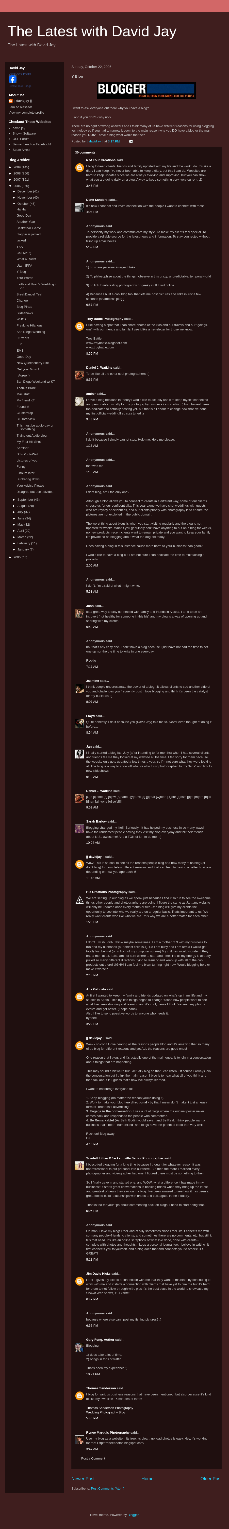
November (25, 197)
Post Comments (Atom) (107, 1488)
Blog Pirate (24, 307)
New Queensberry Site (32, 363)
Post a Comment (93, 1458)
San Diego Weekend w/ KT (35, 381)
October (23, 204)
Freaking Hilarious (29, 325)
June (21, 518)
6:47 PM (92, 1299)
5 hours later (25, 473)
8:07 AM (92, 702)
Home (148, 1478)
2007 (18, 179)
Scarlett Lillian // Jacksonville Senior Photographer (125, 1158)
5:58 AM (92, 591)
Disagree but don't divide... (35, 492)
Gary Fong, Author (100, 1339)
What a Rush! (26, 259)
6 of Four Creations (100, 160)
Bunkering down (27, 479)
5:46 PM (92, 1418)
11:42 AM (93, 878)
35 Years (22, 338)
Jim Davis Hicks (98, 1273)
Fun (19, 344)
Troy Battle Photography (104, 319)
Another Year (25, 221)
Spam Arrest (21, 150)
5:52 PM (92, 247)
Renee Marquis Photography (108, 1432)
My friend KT (25, 400)
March (22, 537)
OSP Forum (21, 139)
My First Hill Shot (28, 442)
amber (91, 393)
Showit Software (24, 133)
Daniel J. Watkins (99, 367)
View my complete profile (26, 112)
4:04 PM (92, 212)
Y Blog (21, 272)
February (24, 543)
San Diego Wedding (30, 332)
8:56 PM (92, 379)
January (23, 549)
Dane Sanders (97, 200)
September (25, 499)
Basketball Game (28, 228)
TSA (19, 247)
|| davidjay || (95, 857)
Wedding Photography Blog (105, 1412)
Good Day (23, 215)
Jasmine (92, 681)
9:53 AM (92, 807)
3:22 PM (92, 1024)
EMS (19, 350)
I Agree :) (23, 375)
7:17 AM (92, 667)
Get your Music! (27, 369)
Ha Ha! (21, 209)
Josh (90, 606)
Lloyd (90, 716)
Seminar (22, 448)
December (25, 191)
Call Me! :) (23, 253)
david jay (19, 128)
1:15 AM (92, 445)
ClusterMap (24, 413)
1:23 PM (92, 922)
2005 (18, 557)
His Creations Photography (107, 892)
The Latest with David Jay (92, 31)
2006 (18, 186)
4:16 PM (92, 1144)
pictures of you (26, 460)
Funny (20, 466)
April (21, 531)
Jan (89, 746)
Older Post (211, 1478)
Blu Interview (25, 419)
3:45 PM (92, 186)
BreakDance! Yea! (29, 294)
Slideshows (24, 313)
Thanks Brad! (25, 388)
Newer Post (83, 1478)
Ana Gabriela (96, 989)
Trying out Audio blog (31, 435)
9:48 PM (92, 419)
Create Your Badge (20, 86)
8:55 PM (92, 353)
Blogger (133, 1515)
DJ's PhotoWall (27, 454)
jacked (21, 240)
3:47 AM (92, 1449)
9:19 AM (92, 777)
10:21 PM (93, 1374)
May (20, 524)
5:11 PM (92, 1259)
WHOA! (21, 319)
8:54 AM (92, 732)
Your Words (24, 278)
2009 (18, 167)
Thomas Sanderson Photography (109, 1408)
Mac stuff (23, 394)
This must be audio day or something (34, 427)
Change (22, 300)
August (22, 506)
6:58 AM (92, 627)
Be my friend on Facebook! (32, 144)
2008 (18, 173)
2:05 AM (92, 565)
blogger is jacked (28, 234)
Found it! (22, 407)
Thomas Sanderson (101, 1388)
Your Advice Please (30, 485)
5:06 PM (92, 1211)
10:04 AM (93, 842)
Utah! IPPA (24, 265)
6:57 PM (92, 305)
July (20, 512)
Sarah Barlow (96, 821)
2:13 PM (92, 975)
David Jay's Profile (20, 73)
